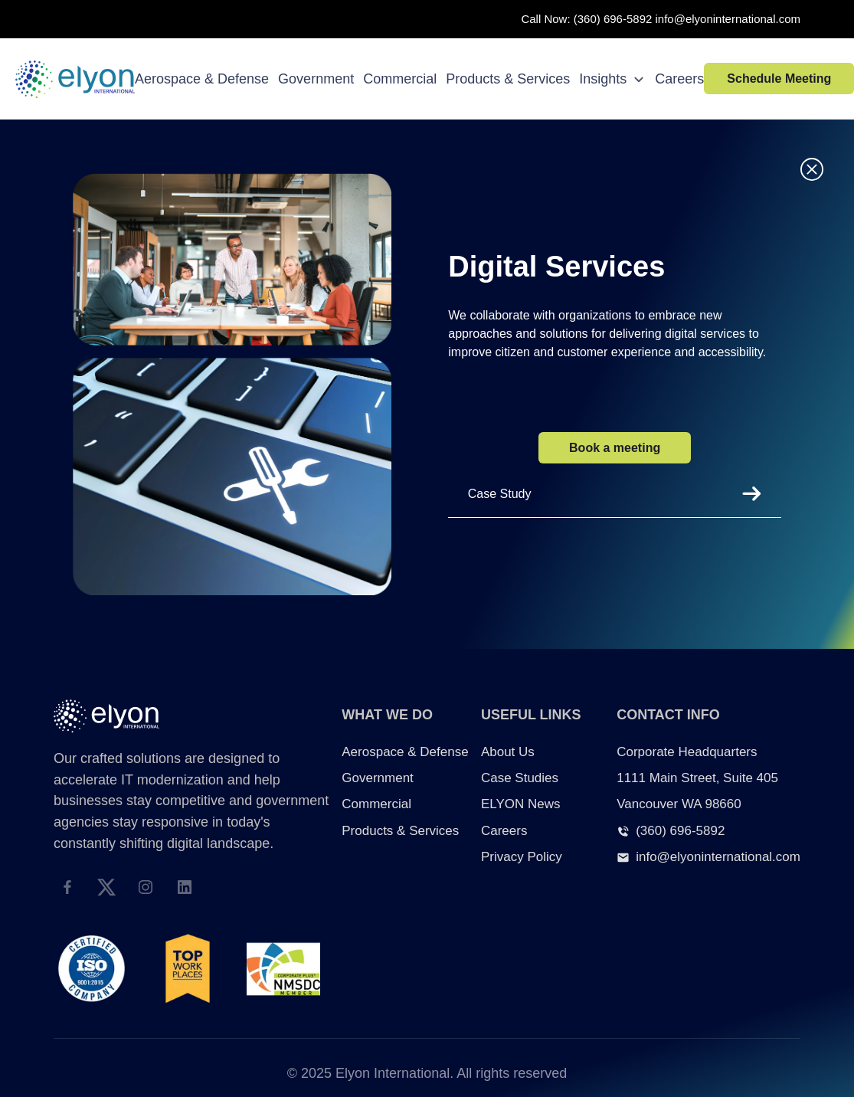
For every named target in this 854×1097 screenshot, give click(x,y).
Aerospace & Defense (202, 79)
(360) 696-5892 (613, 18)
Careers (679, 79)
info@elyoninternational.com (728, 18)
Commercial (400, 79)
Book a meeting (614, 447)
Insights (612, 79)
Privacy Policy (521, 857)
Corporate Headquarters (687, 752)
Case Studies (519, 778)
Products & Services (508, 79)
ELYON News (521, 804)
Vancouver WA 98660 (679, 804)
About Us (508, 752)
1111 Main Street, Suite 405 (697, 778)
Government (316, 79)
